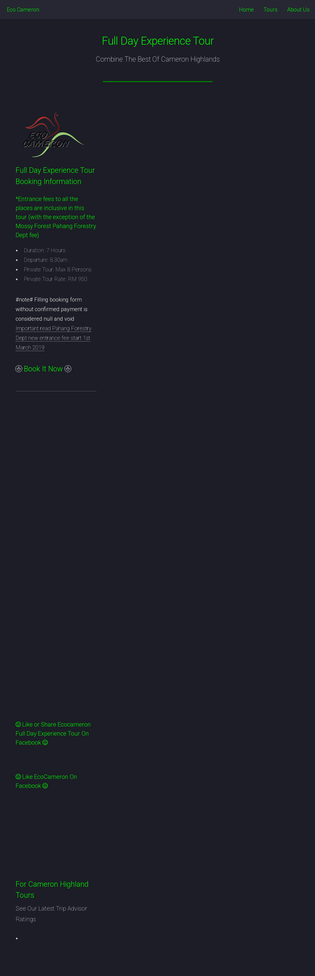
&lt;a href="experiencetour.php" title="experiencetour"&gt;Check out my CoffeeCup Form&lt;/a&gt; (63, 562)
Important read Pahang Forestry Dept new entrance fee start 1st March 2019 (54, 338)
